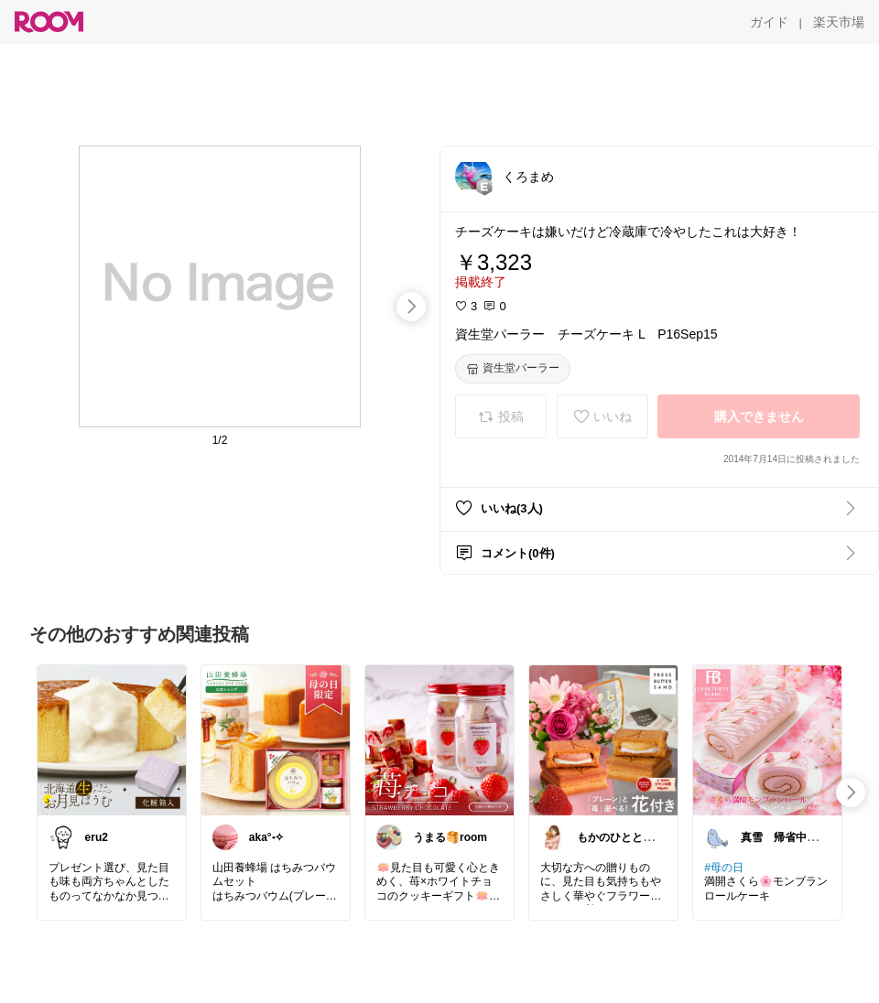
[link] (112, 739)
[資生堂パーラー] (512, 368)
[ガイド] (769, 22)
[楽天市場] (838, 22)
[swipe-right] (411, 306)
